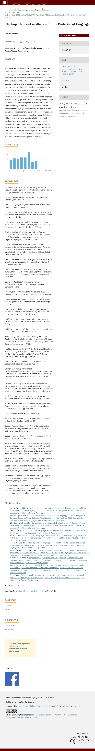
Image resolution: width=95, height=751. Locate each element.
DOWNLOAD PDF (69, 35)
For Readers (9, 626)
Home (7, 12)
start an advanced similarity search (30, 591)
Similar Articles (12, 503)
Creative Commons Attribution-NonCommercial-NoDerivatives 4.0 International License (73, 113)
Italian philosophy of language (34, 530)
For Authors (9, 629)
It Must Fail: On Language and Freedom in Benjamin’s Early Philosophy (50, 523)
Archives (16, 12)
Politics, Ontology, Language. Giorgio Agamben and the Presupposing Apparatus (54, 535)
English (8, 605)
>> (23, 585)
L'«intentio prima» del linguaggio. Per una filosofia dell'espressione (52, 543)
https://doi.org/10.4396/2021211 (22, 42)
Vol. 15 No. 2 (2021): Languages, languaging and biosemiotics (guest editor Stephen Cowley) (45, 15)
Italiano (8, 609)
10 (19, 585)
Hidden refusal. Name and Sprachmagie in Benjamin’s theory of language (50, 508)
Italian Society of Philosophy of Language (34, 706)
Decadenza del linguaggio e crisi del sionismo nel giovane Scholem (48, 575)
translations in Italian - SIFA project (18, 649)
